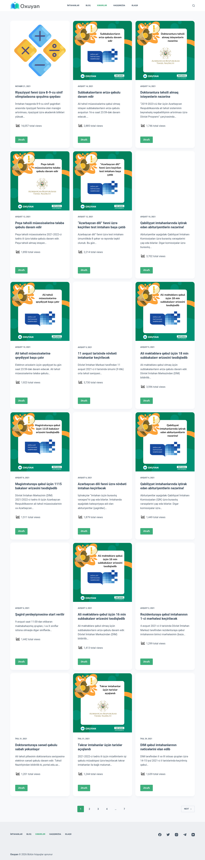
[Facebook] (159, 834)
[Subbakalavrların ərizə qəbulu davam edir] (102, 50)
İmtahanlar (73, 5)
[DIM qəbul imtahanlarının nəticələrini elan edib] (165, 702)
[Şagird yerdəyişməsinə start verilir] (40, 572)
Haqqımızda (119, 5)
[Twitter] (168, 834)
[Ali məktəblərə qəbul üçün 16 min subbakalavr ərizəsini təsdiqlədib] (102, 572)
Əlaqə (134, 5)
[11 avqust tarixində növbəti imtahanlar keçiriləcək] (102, 311)
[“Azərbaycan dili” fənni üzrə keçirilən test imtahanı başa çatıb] (102, 180)
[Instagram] (176, 834)
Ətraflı (21, 139)
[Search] (193, 5)
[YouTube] (193, 834)
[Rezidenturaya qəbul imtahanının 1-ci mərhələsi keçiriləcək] (165, 572)
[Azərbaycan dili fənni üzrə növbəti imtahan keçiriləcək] (102, 441)
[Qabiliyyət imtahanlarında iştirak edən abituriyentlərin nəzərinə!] (165, 180)
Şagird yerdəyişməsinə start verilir (39, 614)
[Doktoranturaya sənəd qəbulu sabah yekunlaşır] (40, 702)
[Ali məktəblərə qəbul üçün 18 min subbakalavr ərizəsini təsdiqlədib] (165, 311)
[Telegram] (184, 834)
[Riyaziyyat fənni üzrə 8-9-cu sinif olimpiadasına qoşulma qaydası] (40, 50)
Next (188, 809)
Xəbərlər (102, 5)
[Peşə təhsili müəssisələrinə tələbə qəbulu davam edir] (40, 180)
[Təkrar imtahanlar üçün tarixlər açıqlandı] (102, 702)
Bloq (88, 5)
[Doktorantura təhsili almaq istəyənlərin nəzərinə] (165, 50)
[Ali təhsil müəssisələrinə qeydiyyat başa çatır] (40, 311)
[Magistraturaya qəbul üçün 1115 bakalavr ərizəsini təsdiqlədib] (40, 441)
